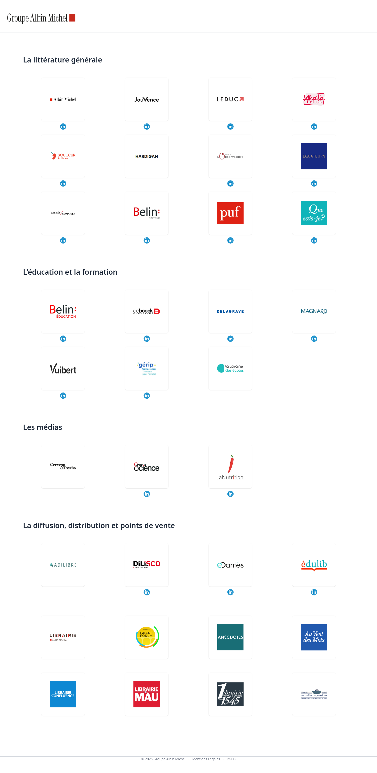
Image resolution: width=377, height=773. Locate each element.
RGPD (231, 759)
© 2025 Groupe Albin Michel (163, 759)
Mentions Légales (206, 759)
